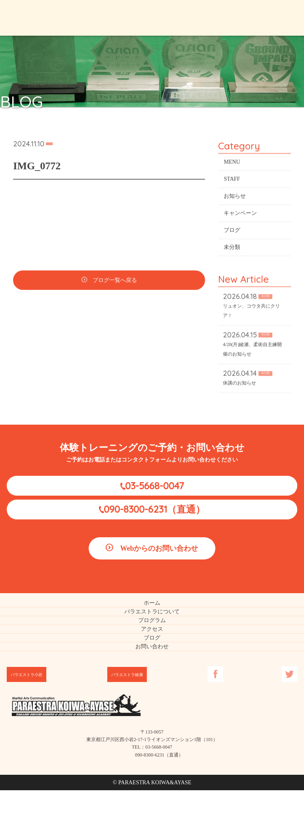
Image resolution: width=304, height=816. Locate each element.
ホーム (152, 603)
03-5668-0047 (154, 486)
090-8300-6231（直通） (154, 509)
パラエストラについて (152, 612)
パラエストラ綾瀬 (127, 674)
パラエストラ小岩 (26, 674)
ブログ (232, 231)
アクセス (152, 629)
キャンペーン (240, 214)
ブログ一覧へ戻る (115, 281)
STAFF (232, 180)
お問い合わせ (152, 646)
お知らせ (235, 197)
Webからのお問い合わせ (159, 548)
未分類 (232, 248)
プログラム (152, 620)
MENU (232, 163)
